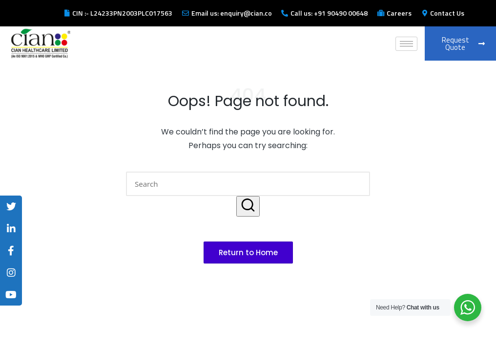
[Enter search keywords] (248, 184)
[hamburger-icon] (406, 44)
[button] (248, 206)
